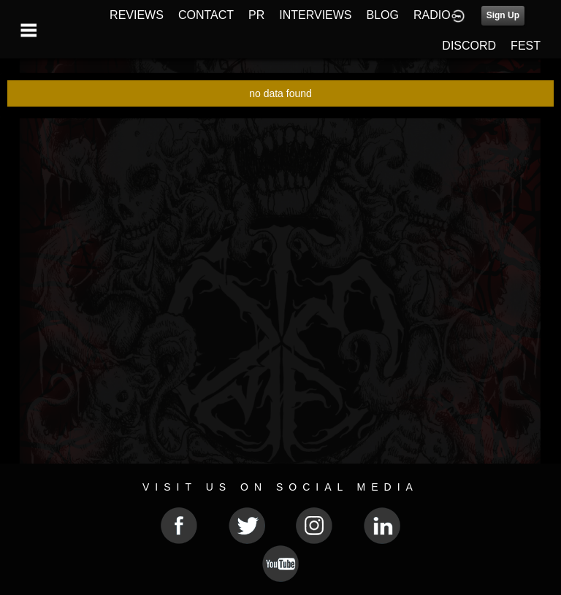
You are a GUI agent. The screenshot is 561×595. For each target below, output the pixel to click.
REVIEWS (137, 15)
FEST (526, 45)
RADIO (432, 15)
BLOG (383, 15)
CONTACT (206, 15)
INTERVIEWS (315, 15)
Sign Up (502, 15)
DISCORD (469, 45)
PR (256, 15)
